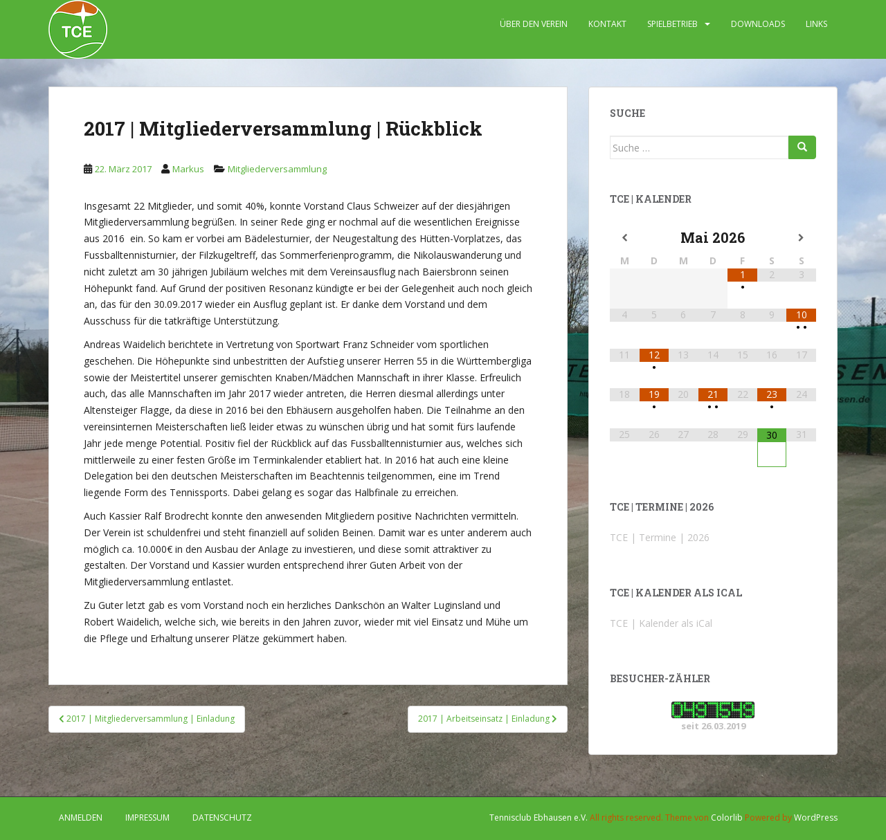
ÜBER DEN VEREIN (534, 24)
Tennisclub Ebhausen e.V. (538, 817)
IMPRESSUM (147, 817)
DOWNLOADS (758, 24)
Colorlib (727, 817)
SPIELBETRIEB (672, 24)
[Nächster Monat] (801, 238)
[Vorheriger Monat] (625, 238)
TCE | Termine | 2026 (659, 537)
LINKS (816, 24)
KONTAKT (607, 24)
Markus (188, 169)
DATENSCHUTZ (222, 817)
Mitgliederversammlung (277, 169)
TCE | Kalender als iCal (661, 623)
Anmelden (80, 817)
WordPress (816, 817)
